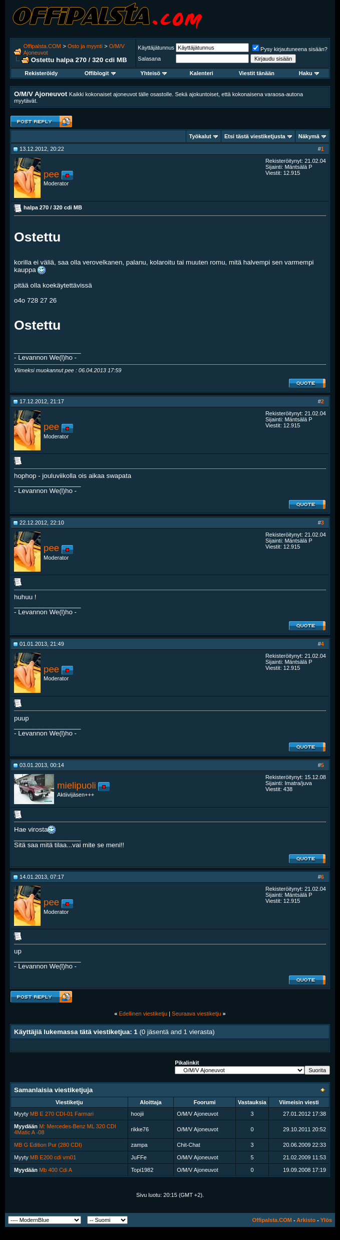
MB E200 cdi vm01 (53, 1157)
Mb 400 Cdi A (55, 1170)
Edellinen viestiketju (143, 1014)
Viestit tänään (256, 73)
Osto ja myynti (85, 46)
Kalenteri (201, 73)
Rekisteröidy (41, 73)
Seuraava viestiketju (196, 1014)
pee (51, 174)
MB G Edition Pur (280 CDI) (48, 1145)
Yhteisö (153, 73)
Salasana (149, 59)
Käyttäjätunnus (156, 48)
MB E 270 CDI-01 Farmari (62, 1114)
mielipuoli (76, 785)
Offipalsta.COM (42, 46)
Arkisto (305, 1220)
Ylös (326, 1220)
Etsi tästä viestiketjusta (254, 136)
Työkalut (200, 136)
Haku (309, 73)
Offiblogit (100, 73)
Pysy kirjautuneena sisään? (289, 49)
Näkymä (308, 136)
